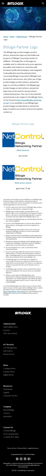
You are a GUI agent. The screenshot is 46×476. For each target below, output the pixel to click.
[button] (3, 3)
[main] (23, 38)
